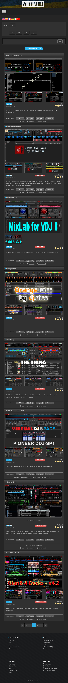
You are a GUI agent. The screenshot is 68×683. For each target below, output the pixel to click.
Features (11, 645)
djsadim (60, 104)
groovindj (60, 246)
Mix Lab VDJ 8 (11, 197)
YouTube (46, 666)
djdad (61, 459)
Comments (31, 121)
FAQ (44, 645)
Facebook (47, 664)
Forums (45, 649)
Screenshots (13, 649)
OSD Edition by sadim (14, 55)
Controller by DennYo (14, 126)
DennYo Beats (58, 175)
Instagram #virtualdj (50, 668)
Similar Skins (26, 477)
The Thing (10, 340)
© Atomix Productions (34, 681)
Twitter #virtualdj (49, 670)
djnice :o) (60, 317)
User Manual (47, 643)
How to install (42, 121)
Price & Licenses (14, 647)
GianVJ (61, 525)
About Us (12, 664)
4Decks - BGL (11, 482)
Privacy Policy (13, 670)
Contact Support (48, 641)
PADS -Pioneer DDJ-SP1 (15, 411)
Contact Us (12, 666)
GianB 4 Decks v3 (12, 553)
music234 (60, 388)
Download (12, 641)
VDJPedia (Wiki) (48, 647)
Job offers (12, 668)
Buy (10, 643)
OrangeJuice (11, 269)
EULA (10, 672)
